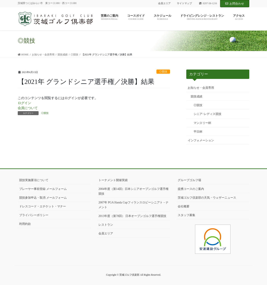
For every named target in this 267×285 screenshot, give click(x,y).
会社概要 (183, 206)
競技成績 (196, 96)
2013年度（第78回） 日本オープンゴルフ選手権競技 (132, 216)
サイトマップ (184, 3)
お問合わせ (234, 3)
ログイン (24, 103)
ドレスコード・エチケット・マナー (42, 206)
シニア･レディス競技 (207, 114)
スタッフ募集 (186, 215)
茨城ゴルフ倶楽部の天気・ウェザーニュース (207, 197)
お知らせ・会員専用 (201, 87)
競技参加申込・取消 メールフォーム (43, 197)
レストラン (105, 224)
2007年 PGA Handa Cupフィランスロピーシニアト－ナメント (133, 205)
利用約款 (25, 223)
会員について (28, 108)
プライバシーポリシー (33, 215)
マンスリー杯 (202, 122)
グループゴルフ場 (189, 180)
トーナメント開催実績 (113, 180)
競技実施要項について (33, 180)
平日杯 (198, 131)
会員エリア (164, 3)
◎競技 (163, 71)
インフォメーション (201, 140)
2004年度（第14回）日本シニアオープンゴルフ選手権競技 (133, 191)
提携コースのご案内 (191, 188)
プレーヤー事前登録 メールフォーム (43, 188)
